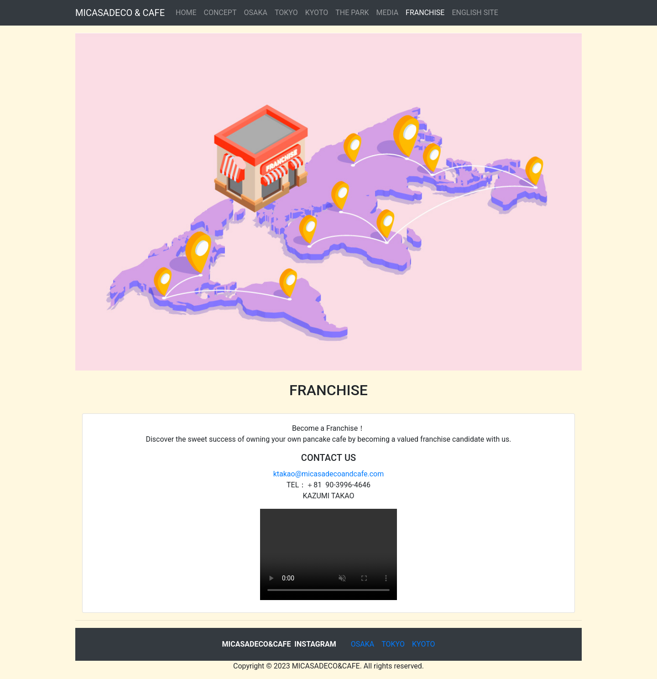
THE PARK (352, 12)
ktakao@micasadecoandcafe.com (328, 474)
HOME (186, 12)
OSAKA (255, 12)
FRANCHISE (425, 12)
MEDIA (387, 12)
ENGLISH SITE (475, 12)
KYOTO (316, 12)
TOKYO (286, 12)
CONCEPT (220, 12)
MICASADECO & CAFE (120, 12)
